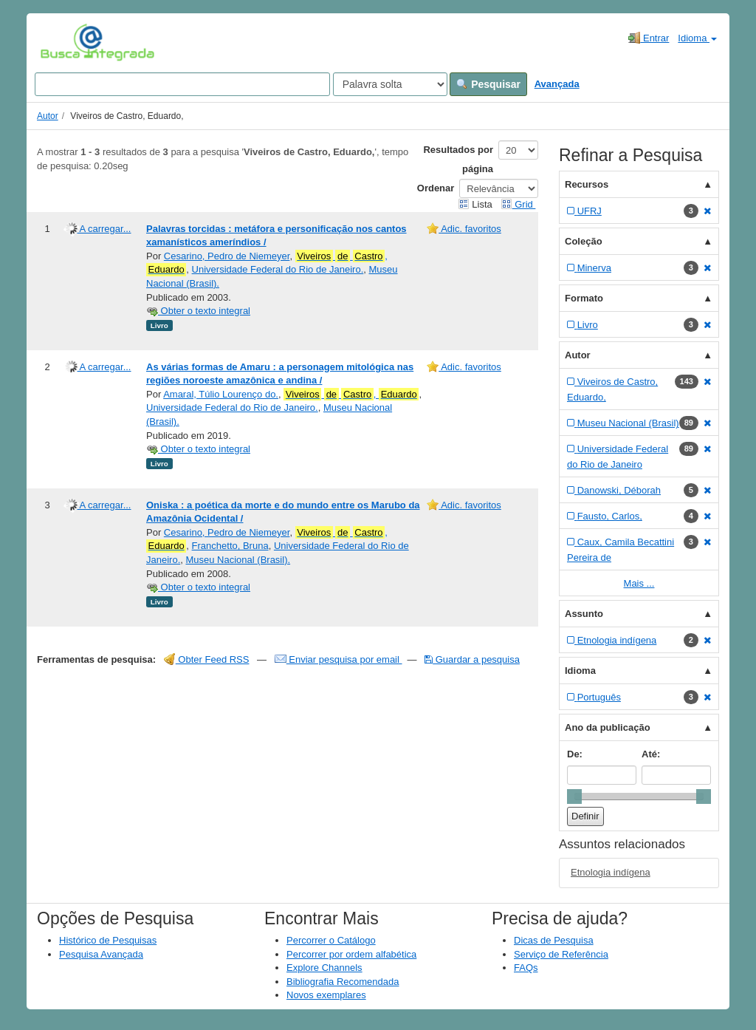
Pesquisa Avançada (101, 954)
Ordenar (436, 188)
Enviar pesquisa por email (338, 659)
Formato (584, 298)
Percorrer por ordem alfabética (351, 954)
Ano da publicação (607, 727)
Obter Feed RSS (207, 659)
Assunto (584, 613)
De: (575, 754)
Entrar (648, 38)
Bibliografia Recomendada (342, 981)
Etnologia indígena (610, 872)
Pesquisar (488, 84)
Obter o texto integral (198, 310)
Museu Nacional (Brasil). (237, 559)
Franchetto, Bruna (230, 545)
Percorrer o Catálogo (331, 940)
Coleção (583, 241)
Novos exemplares (326, 994)
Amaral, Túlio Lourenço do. (220, 394)
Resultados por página (458, 159)
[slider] (574, 796)
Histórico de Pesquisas (108, 940)
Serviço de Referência (561, 954)
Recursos (586, 184)
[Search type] (390, 84)
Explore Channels (324, 967)
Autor (47, 116)
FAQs (526, 967)
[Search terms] (182, 84)
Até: (651, 754)
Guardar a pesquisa (472, 659)
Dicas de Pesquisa (554, 940)
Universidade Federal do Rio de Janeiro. (278, 269)
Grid (518, 204)
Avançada (557, 83)
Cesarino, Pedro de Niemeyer (227, 256)
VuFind (63, 42)
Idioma (697, 38)
